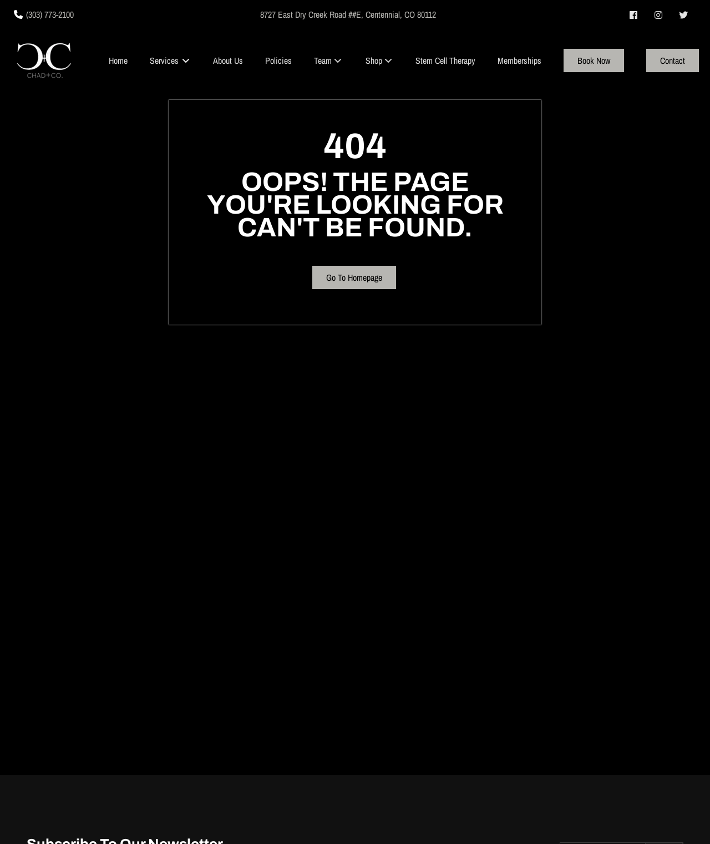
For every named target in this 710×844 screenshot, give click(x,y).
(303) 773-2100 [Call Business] (50, 14)
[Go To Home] (44, 60)
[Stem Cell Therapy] (445, 60)
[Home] (118, 60)
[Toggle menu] (185, 60)
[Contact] (672, 60)
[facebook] (634, 15)
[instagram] (659, 15)
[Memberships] (519, 60)
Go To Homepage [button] (354, 277)
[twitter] (684, 15)
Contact (672, 60)
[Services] (164, 60)
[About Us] (228, 60)
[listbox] (328, 60)
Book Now (593, 60)
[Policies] (278, 60)
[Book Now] (593, 60)
